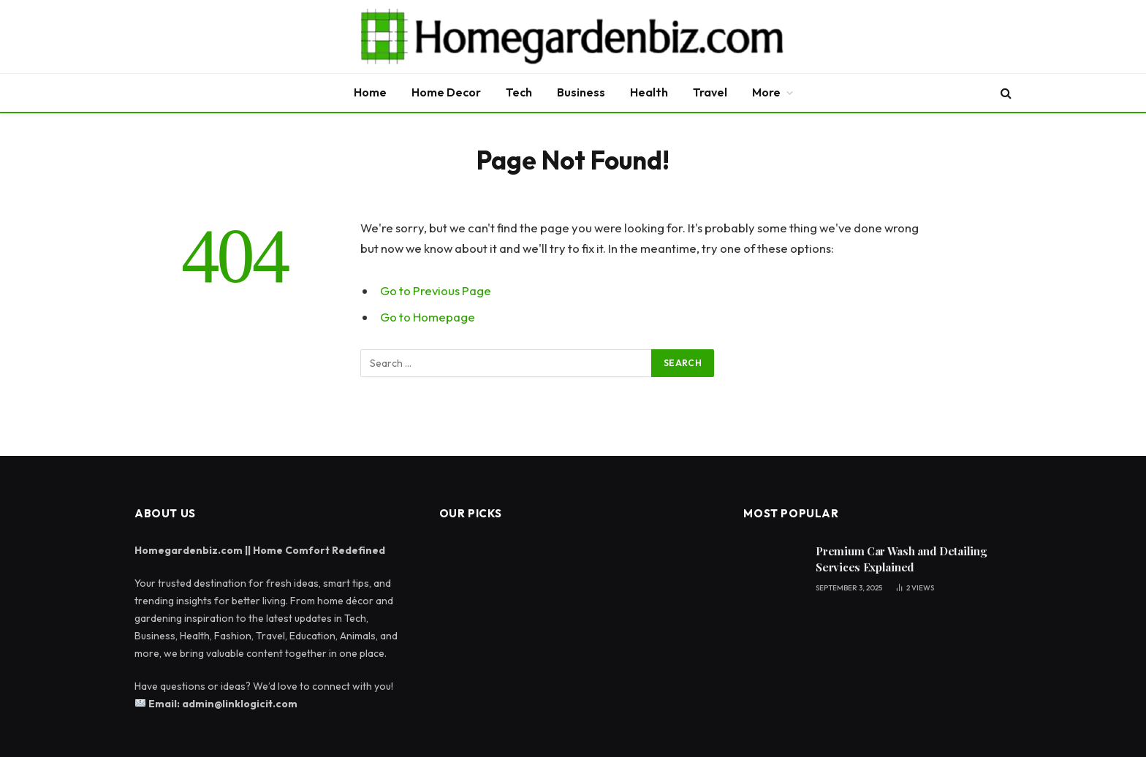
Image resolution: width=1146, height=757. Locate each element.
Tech (519, 92)
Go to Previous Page (435, 290)
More (766, 92)
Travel (710, 92)
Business (581, 92)
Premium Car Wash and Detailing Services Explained (901, 559)
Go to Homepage (427, 316)
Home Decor (446, 92)
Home (370, 92)
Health (649, 92)
